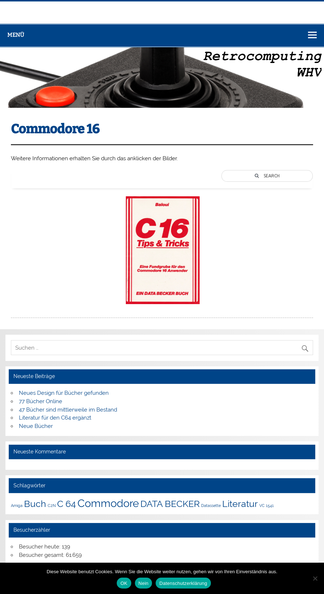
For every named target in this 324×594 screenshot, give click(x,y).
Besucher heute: (40, 546)
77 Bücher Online (40, 401)
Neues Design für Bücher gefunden (64, 393)
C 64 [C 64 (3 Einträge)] (66, 504)
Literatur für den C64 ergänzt (55, 417)
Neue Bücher (36, 426)
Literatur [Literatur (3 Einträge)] (240, 504)
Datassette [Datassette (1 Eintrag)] (211, 505)
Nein (144, 583)
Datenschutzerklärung (183, 583)
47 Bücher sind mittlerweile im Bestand (68, 409)
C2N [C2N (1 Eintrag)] (52, 505)
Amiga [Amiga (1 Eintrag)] (17, 505)
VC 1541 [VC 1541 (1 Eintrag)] (266, 505)
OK (123, 583)
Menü (15, 35)
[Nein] (315, 578)
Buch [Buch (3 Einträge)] (35, 504)
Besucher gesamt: (42, 555)
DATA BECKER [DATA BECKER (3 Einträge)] (170, 504)
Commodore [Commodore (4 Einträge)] (108, 503)
